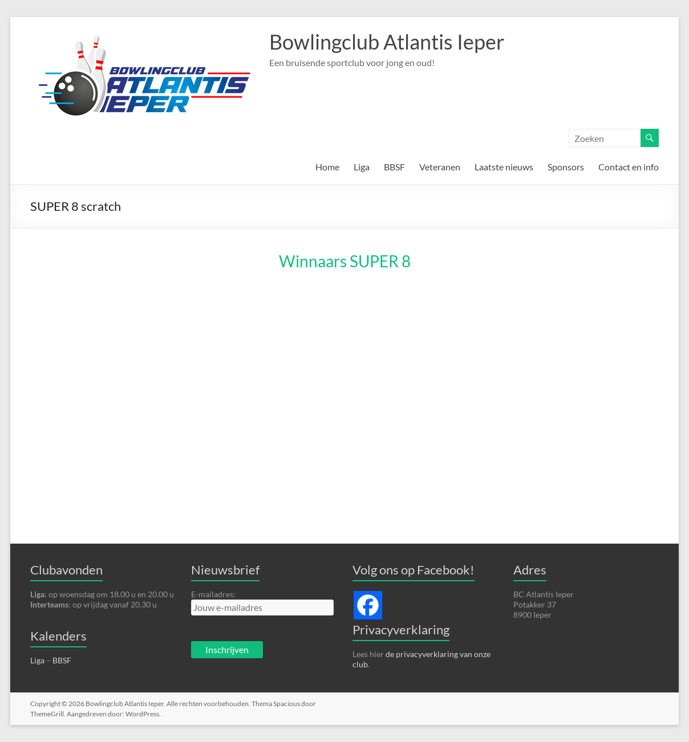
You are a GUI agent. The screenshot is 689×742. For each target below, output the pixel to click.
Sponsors (566, 166)
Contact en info (628, 166)
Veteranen (439, 166)
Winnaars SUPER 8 (345, 261)
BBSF (394, 166)
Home (327, 166)
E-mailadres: (213, 594)
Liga (362, 166)
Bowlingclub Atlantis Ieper (387, 41)
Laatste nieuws (504, 166)
